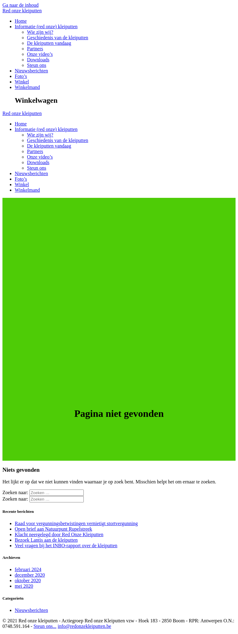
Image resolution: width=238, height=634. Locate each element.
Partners (35, 48)
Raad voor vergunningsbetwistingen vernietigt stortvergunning (76, 523)
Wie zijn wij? (40, 32)
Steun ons (36, 65)
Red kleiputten (22, 10)
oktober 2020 (28, 580)
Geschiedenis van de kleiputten (57, 37)
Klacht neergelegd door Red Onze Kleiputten (59, 534)
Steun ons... (44, 626)
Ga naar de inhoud (20, 5)
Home (21, 21)
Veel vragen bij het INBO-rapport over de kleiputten (66, 545)
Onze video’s (40, 54)
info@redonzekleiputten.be (84, 626)
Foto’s (21, 76)
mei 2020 (24, 586)
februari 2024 (28, 569)
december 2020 (30, 575)
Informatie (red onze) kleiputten (46, 26)
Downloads (38, 59)
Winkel (22, 81)
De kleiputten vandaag (49, 43)
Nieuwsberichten (31, 70)
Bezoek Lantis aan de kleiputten (46, 540)
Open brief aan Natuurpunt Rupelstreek (53, 529)
